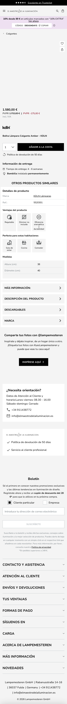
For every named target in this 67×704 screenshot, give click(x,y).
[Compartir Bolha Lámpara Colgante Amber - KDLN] (62, 49)
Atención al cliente (21, 576)
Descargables (14, 309)
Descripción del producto (24, 298)
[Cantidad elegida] (9, 147)
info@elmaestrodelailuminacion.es (32, 415)
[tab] (33, 564)
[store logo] (24, 10)
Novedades (13, 668)
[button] (62, 43)
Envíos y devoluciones (24, 587)
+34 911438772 (21, 409)
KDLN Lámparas (42, 195)
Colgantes (11, 33)
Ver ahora (33, 20)
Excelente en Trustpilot (40, 2)
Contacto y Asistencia (24, 564)
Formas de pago (18, 610)
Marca (9, 320)
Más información (19, 656)
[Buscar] (57, 10)
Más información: (17, 288)
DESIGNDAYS (31, 25)
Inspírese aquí (31, 361)
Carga (8, 633)
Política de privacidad (41, 547)
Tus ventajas (15, 599)
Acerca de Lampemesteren (27, 645)
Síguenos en (14, 622)
